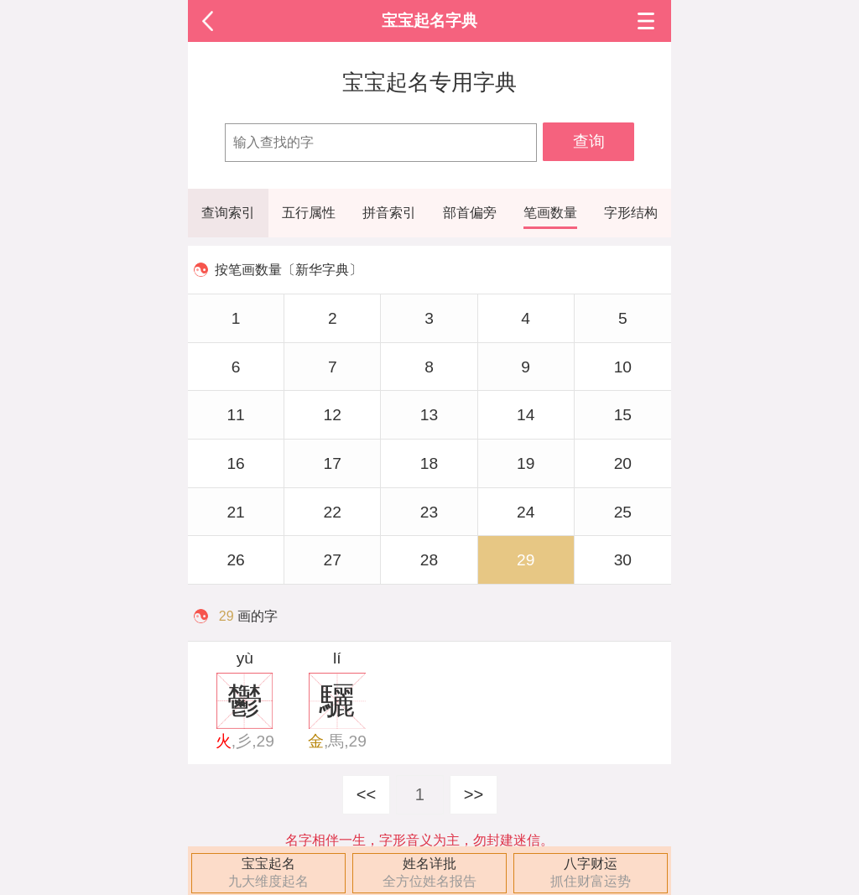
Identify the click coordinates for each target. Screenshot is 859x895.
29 (525, 560)
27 (332, 560)
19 (525, 463)
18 (429, 463)
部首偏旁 (470, 213)
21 (235, 512)
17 (332, 463)
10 (623, 367)
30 (623, 560)
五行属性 (309, 213)
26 (235, 560)
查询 (589, 141)
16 (235, 463)
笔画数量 (550, 213)
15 (623, 415)
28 (429, 560)
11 (235, 415)
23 (429, 512)
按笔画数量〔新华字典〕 (288, 270)
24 (525, 512)
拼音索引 (389, 213)
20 (623, 463)
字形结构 (631, 213)
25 (623, 512)
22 (332, 512)
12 (332, 415)
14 (525, 415)
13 (429, 415)
